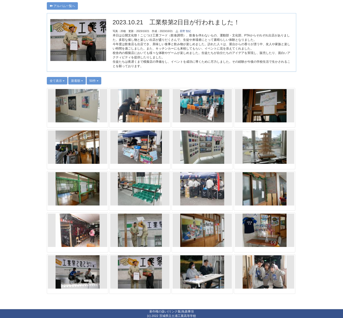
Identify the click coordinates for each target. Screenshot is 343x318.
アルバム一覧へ (62, 6)
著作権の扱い (158, 311)
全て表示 (57, 80)
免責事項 (188, 311)
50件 (93, 80)
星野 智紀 (183, 31)
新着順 (77, 80)
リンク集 (174, 311)
